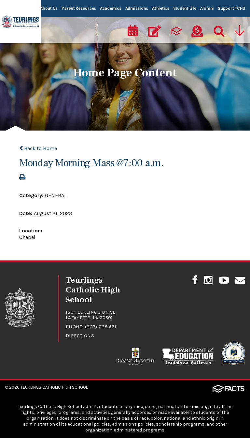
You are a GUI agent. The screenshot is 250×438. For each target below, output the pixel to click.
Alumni (207, 8)
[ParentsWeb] (175, 31)
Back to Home (38, 148)
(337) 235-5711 (101, 327)
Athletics (160, 8)
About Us (49, 8)
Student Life (184, 8)
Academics (110, 8)
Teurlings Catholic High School (54, 387)
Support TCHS (231, 8)
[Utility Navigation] (240, 31)
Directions (80, 335)
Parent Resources (79, 8)
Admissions (136, 8)
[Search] (218, 31)
